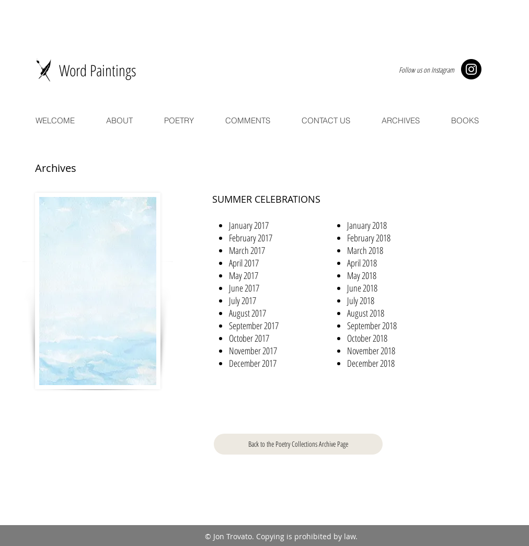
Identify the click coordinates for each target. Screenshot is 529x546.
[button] (249, 225)
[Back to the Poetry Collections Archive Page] (298, 444)
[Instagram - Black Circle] (471, 69)
